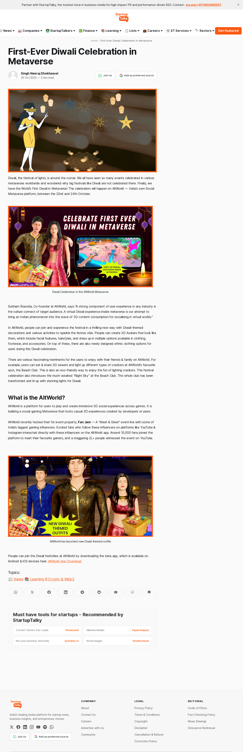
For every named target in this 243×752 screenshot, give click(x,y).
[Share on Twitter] (32, 592)
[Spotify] (45, 727)
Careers (86, 721)
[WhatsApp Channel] (52, 727)
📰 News (15, 579)
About (85, 708)
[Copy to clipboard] (132, 592)
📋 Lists (132, 31)
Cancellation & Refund (149, 734)
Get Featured (228, 31)
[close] (238, 5)
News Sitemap (197, 721)
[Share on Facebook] (48, 592)
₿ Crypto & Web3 (59, 579)
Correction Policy (146, 741)
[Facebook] (18, 727)
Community (88, 734)
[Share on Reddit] (99, 592)
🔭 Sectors (204, 31)
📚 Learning (111, 31)
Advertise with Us (92, 728)
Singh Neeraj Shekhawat (39, 73)
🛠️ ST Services (179, 31)
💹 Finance (88, 31)
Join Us (105, 75)
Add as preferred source (136, 75)
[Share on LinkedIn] (65, 592)
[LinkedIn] (25, 727)
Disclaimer (141, 728)
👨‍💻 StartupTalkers (60, 31)
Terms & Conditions (147, 714)
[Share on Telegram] (82, 592)
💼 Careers (153, 31)
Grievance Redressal (201, 728)
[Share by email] (115, 592)
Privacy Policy (144, 708)
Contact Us (88, 714)
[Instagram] (32, 727)
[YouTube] (38, 727)
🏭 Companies (30, 31)
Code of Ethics (197, 708)
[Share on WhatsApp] (15, 592)
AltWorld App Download (65, 561)
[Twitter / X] (12, 727)
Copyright (141, 721)
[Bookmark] (149, 592)
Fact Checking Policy (201, 714)
